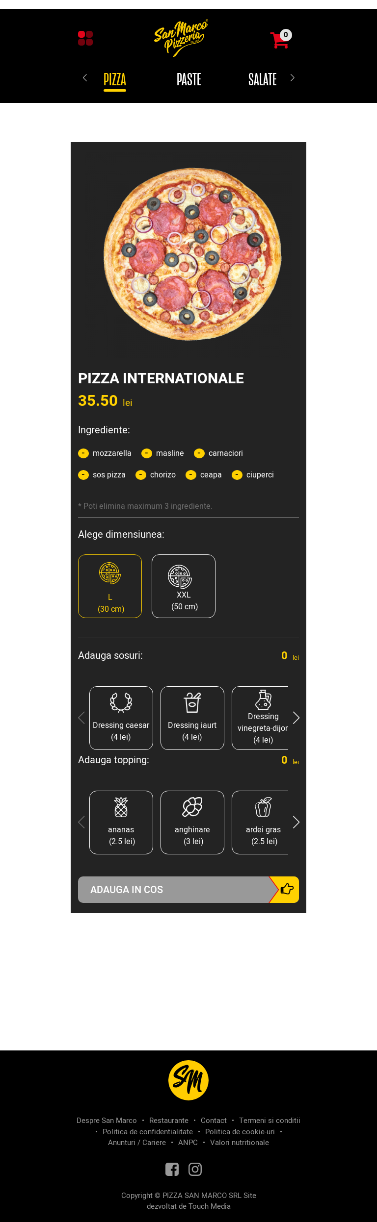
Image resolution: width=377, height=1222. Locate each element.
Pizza (115, 80)
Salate (262, 80)
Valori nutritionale (239, 1142)
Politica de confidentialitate (148, 1131)
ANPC (188, 1142)
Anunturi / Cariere (137, 1142)
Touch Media (209, 1206)
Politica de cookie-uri (240, 1131)
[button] (296, 718)
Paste (189, 80)
